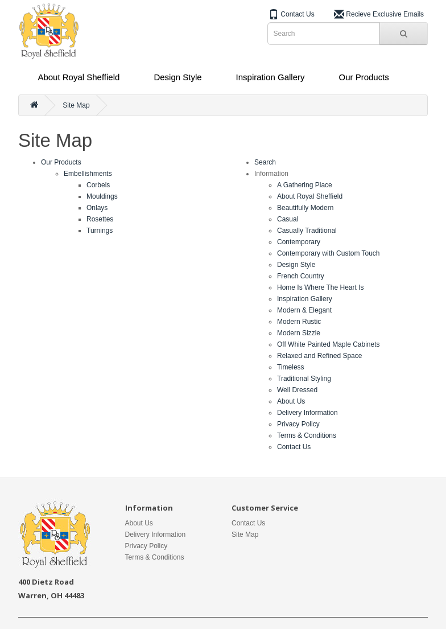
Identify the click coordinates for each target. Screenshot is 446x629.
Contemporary (298, 242)
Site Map (76, 105)
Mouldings (102, 196)
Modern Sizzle (298, 333)
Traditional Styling (304, 379)
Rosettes (99, 219)
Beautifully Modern (305, 208)
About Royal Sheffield (78, 77)
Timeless (290, 367)
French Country (300, 276)
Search (265, 162)
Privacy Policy (298, 424)
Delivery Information (307, 413)
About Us (291, 401)
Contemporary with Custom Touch (328, 253)
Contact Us (294, 447)
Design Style (177, 77)
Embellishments (88, 174)
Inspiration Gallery (270, 77)
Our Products (363, 77)
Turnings (99, 231)
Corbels (98, 185)
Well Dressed (297, 390)
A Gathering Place (304, 185)
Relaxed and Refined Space (319, 356)
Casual (287, 219)
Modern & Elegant (304, 310)
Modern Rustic (299, 322)
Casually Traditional (307, 231)
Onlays (97, 208)
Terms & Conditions (306, 435)
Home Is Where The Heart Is (320, 287)
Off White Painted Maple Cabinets (328, 344)
